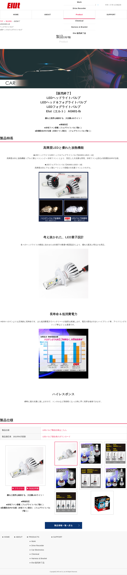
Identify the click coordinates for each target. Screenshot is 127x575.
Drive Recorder (37, 545)
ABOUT (19, 537)
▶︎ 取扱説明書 (33, 488)
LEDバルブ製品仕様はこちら (55, 430)
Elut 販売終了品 (37, 563)
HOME (7, 537)
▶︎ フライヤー (18, 488)
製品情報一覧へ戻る (63, 525)
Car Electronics (37, 550)
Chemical (35, 554)
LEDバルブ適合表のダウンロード (56, 436)
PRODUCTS (34, 537)
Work (33, 541)
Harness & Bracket (39, 558)
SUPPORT (57, 537)
